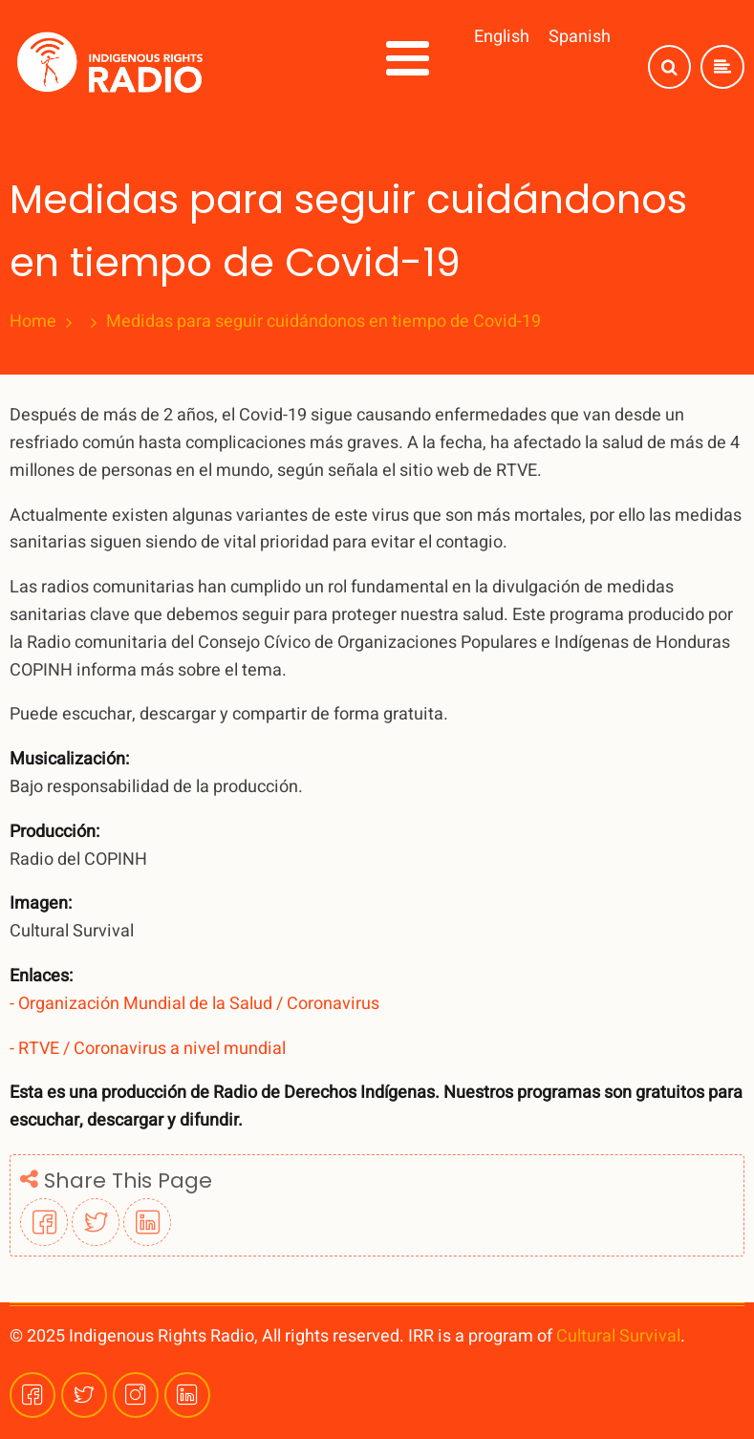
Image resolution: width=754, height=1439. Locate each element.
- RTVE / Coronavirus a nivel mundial (148, 1049)
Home (33, 322)
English (501, 37)
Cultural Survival (618, 1336)
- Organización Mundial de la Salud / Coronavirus (194, 1004)
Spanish (580, 37)
